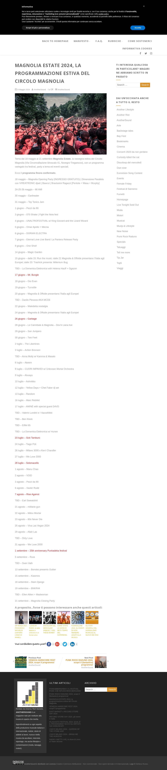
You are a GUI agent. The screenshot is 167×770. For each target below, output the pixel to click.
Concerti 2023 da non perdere (131, 152)
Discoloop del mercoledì (128, 162)
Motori (119, 215)
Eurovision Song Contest (129, 173)
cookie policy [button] (103, 749)
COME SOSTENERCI (140, 41)
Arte (118, 125)
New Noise (122, 231)
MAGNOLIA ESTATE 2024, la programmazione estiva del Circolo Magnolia (63, 701)
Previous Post (38, 660)
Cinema (120, 146)
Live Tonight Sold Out (127, 205)
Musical (120, 220)
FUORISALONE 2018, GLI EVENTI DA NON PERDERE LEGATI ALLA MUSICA (77, 631)
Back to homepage (55, 41)
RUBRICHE (115, 41)
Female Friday (124, 183)
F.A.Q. (99, 41)
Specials (121, 242)
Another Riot (122, 115)
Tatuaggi (121, 247)
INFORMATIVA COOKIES (137, 48)
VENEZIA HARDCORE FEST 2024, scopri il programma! (63, 707)
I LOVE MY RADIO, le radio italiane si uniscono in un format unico (34, 630)
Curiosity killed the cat (127, 157)
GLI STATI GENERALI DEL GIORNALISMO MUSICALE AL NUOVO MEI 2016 (92, 630)
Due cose (121, 168)
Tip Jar (120, 257)
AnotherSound (64, 89)
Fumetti (120, 194)
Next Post (84, 661)
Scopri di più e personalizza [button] (38, 763)
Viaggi (119, 268)
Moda (119, 210)
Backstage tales (124, 131)
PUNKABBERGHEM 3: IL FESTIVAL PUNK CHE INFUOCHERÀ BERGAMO (65, 690)
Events (120, 178)
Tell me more (123, 252)
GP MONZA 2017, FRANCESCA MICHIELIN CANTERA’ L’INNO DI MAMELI (21, 631)
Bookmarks (122, 141)
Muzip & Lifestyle (125, 226)
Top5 (119, 263)
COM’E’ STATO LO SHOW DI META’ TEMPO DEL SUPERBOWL (62, 630)
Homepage (122, 199)
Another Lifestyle (125, 109)
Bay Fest (121, 136)
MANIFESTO (82, 41)
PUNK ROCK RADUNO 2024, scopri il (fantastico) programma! (64, 695)
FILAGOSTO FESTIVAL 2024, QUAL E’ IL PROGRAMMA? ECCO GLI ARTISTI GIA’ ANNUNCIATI (65, 724)
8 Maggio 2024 (23, 89)
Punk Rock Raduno (126, 236)
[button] (144, 741)
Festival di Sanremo (126, 189)
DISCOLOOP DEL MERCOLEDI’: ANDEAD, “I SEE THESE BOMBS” (49, 629)
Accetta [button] (137, 763)
